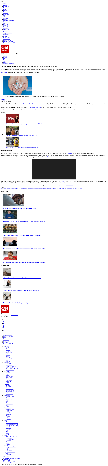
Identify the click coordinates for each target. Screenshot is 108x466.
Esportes (5, 10)
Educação (5, 24)
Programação (6, 31)
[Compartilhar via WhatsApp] (4, 100)
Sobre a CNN (6, 36)
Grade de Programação (8, 336)
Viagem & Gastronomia (8, 20)
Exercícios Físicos (10, 439)
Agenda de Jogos (10, 421)
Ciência (5, 16)
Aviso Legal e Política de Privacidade (11, 458)
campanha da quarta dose (35, 107)
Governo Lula (9, 365)
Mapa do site (6, 342)
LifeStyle (8, 361)
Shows (7, 415)
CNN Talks (5, 25)
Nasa (7, 448)
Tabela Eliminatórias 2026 (12, 425)
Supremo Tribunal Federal (12, 368)
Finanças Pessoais (10, 391)
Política (5, 3)
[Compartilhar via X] (2, 100)
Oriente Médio (9, 404)
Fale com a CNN (7, 40)
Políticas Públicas (10, 370)
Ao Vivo (8, 347)
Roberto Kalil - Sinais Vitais (12, 436)
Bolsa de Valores (9, 389)
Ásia (7, 401)
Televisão (8, 413)
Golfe (7, 433)
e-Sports (8, 434)
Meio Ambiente (9, 376)
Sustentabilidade (9, 394)
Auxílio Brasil (9, 377)
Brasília (8, 382)
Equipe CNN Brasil (7, 33)
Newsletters (6, 34)
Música (7, 417)
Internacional (6, 6)
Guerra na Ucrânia (10, 396)
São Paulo (8, 378)
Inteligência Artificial (10, 447)
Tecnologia (5, 18)
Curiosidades (9, 450)
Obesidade (8, 444)
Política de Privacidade (8, 37)
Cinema (8, 411)
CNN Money (6, 13)
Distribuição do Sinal (8, 41)
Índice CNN (8, 363)
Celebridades (9, 410)
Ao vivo (5, 56)
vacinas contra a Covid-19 (27, 103)
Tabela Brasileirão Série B (12, 424)
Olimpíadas (8, 428)
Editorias (7, 346)
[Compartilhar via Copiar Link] (5, 100)
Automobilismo (9, 431)
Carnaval (8, 416)
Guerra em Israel (9, 397)
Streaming (8, 414)
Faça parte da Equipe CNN (9, 42)
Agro (4, 9)
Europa (7, 400)
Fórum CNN (6, 26)
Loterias (8, 392)
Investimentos (9, 386)
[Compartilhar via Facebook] (1, 100)
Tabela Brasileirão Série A (12, 423)
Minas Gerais (9, 381)
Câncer (7, 441)
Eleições (5, 5)
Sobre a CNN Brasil (7, 456)
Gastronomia (9, 454)
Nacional (5, 7)
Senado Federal (9, 367)
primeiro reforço (36, 109)
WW (4, 58)
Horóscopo (8, 419)
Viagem (8, 453)
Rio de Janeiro (9, 380)
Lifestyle (5, 19)
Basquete (8, 429)
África (7, 402)
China (7, 406)
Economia (6, 11)
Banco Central (9, 387)
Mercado (8, 385)
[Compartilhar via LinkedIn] (3, 100)
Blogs (4, 337)
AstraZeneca (47, 156)
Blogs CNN (5, 28)
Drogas (7, 443)
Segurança (8, 374)
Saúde (4, 15)
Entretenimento (7, 14)
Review (5, 21)
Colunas (5, 338)
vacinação (70, 153)
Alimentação (9, 438)
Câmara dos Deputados (11, 366)
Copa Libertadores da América (13, 426)
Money (4, 59)
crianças (63, 181)
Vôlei (7, 430)
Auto (4, 23)
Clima (7, 375)
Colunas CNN (6, 29)
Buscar (2, 53)
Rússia (7, 405)
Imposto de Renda (10, 390)
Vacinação (8, 440)
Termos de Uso (6, 39)
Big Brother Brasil (10, 409)
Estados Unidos (9, 399)
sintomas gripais (69, 185)
